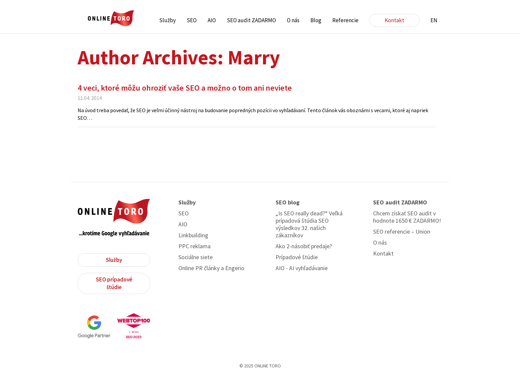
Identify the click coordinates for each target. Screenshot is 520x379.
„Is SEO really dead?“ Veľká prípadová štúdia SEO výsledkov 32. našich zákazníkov (309, 224)
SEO (192, 20)
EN (433, 20)
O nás (293, 20)
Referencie (345, 20)
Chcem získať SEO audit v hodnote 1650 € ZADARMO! (407, 217)
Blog (315, 20)
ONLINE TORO (111, 18)
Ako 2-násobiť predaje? (304, 246)
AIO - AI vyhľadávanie (302, 268)
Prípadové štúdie (297, 257)
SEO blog (287, 202)
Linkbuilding (193, 235)
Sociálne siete (195, 257)
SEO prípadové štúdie (114, 283)
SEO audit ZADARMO (251, 20)
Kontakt (394, 20)
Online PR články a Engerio (211, 268)
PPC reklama (194, 246)
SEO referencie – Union (401, 231)
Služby (167, 20)
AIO (212, 20)
